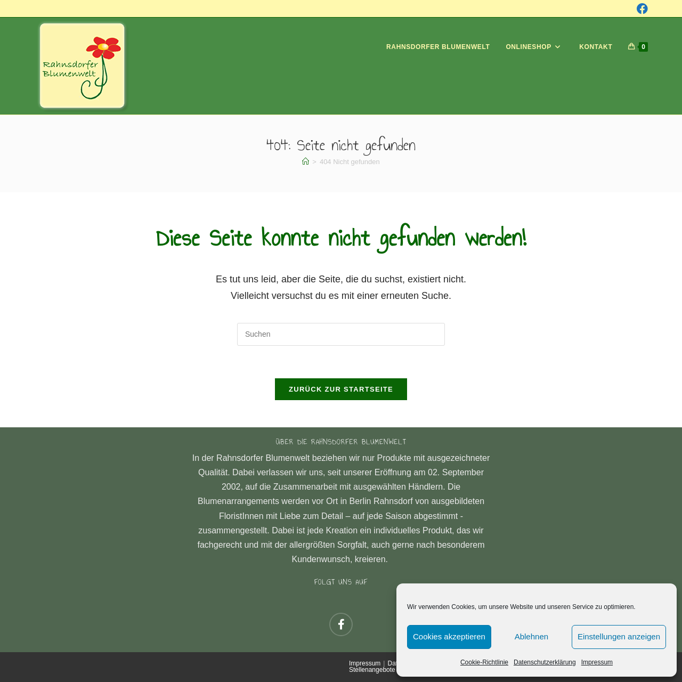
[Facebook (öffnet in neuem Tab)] (642, 8)
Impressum (597, 662)
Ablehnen (531, 636)
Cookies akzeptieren (449, 636)
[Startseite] (305, 162)
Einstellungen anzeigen (619, 636)
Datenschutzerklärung (545, 662)
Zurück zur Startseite (341, 389)
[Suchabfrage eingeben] (341, 334)
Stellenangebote (372, 669)
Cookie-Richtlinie (484, 662)
